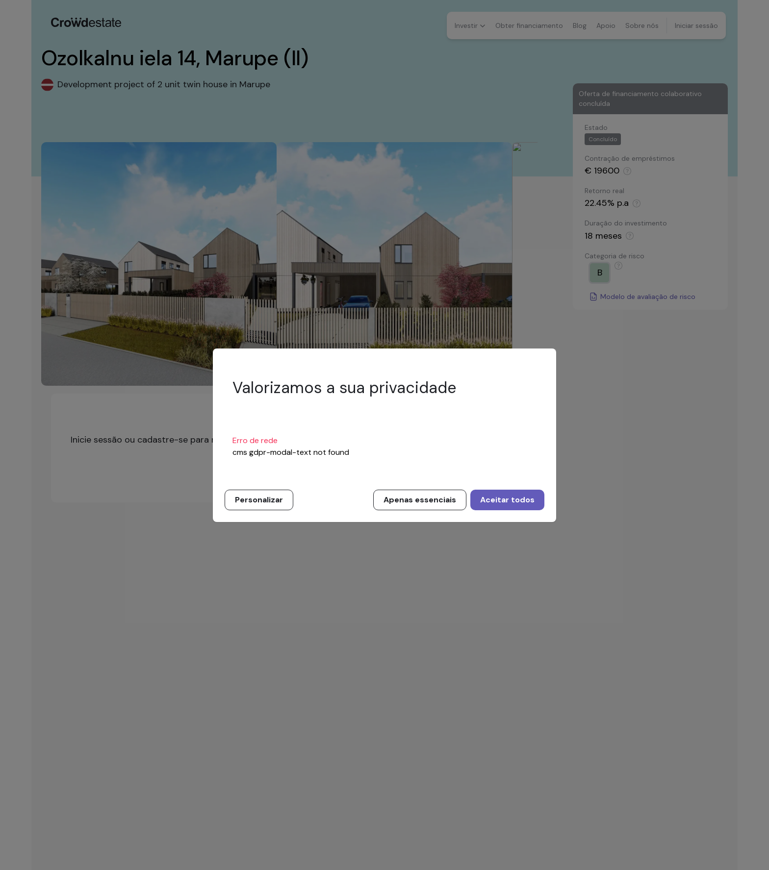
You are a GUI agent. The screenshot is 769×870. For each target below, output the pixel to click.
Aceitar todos (507, 500)
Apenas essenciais (420, 500)
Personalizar (259, 500)
